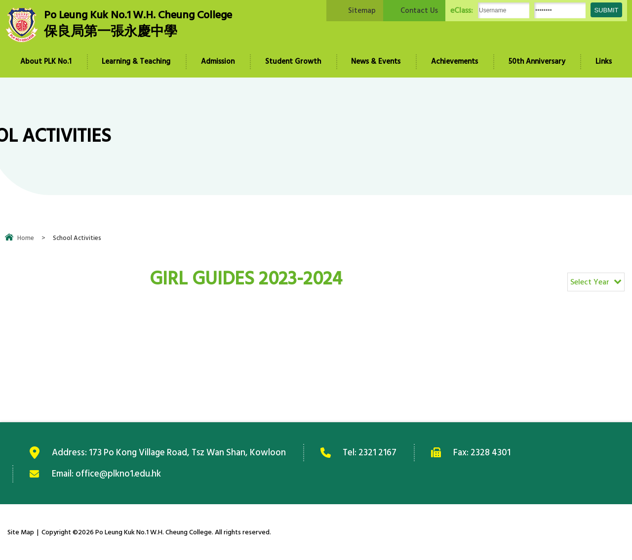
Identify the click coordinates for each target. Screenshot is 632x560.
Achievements (454, 61)
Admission (218, 61)
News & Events (375, 61)
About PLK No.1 (46, 61)
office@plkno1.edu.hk (118, 473)
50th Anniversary (537, 61)
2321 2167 (378, 452)
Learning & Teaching (136, 61)
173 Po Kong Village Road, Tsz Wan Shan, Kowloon (188, 452)
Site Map (20, 532)
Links (603, 61)
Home (25, 238)
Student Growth (293, 61)
